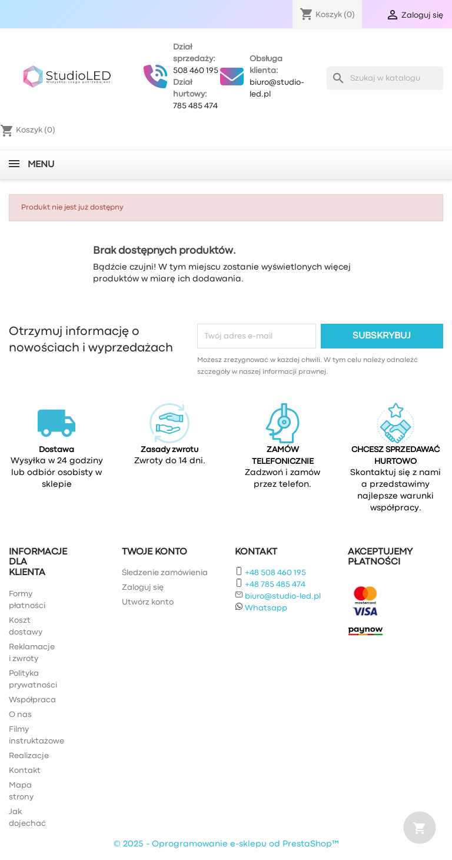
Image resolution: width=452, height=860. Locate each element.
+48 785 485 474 (275, 584)
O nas (20, 714)
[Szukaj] (385, 78)
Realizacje (29, 755)
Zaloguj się (143, 587)
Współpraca (32, 699)
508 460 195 (195, 70)
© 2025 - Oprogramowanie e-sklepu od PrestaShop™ (226, 844)
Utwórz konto (148, 602)
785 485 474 (195, 105)
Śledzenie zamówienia (165, 572)
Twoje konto (154, 552)
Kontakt (25, 770)
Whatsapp (266, 608)
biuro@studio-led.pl (283, 596)
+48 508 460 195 (275, 572)
